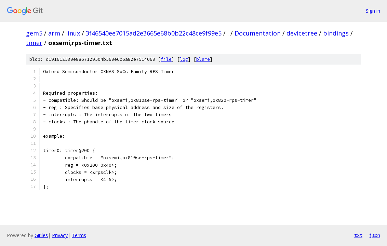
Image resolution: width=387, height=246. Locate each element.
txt (358, 235)
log (184, 59)
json (374, 235)
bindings (336, 33)
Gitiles (41, 235)
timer (34, 43)
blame (203, 59)
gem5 (34, 33)
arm (54, 33)
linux (73, 33)
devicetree (301, 33)
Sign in (373, 11)
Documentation (258, 33)
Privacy (60, 235)
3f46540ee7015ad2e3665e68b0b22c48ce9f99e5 (154, 33)
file (166, 59)
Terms (79, 235)
